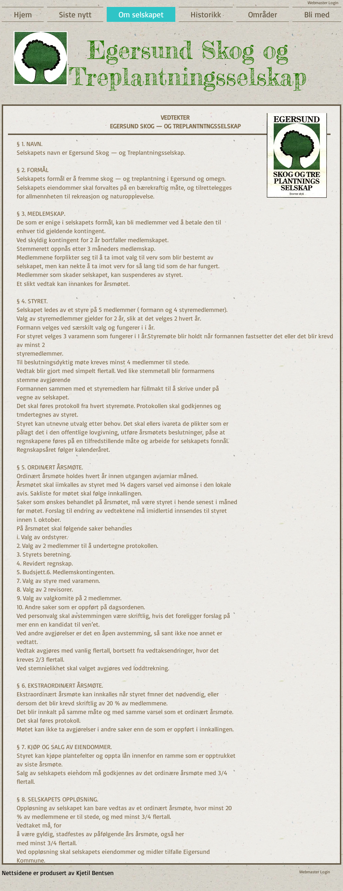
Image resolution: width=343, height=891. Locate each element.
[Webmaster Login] (314, 871)
